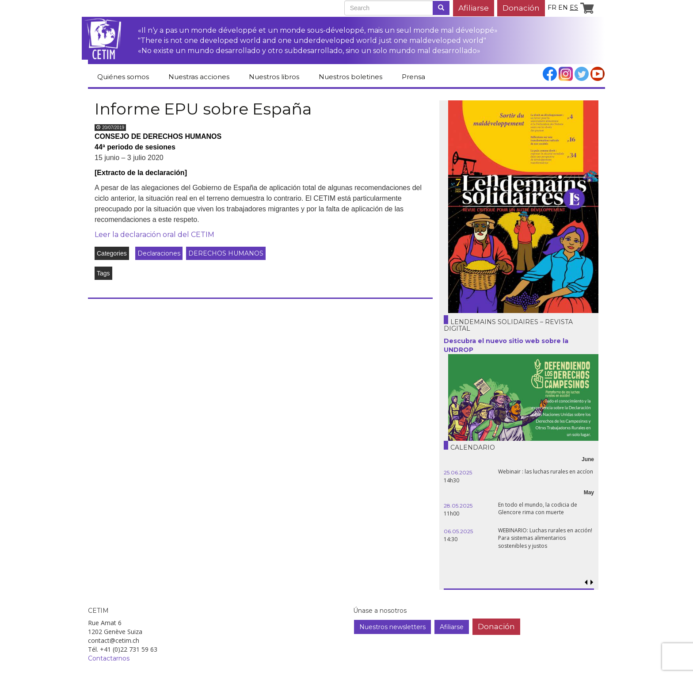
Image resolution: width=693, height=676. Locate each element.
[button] (591, 582)
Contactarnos (108, 658)
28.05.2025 (458, 505)
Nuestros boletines (350, 77)
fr (552, 7)
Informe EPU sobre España (203, 108)
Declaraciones (158, 253)
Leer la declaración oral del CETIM (154, 234)
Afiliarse (473, 7)
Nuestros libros (274, 77)
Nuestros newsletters (392, 627)
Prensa (413, 77)
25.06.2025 (458, 472)
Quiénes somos (123, 77)
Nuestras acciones (198, 77)
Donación (521, 7)
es (574, 7)
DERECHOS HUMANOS (225, 253)
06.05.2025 (458, 531)
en (563, 7)
